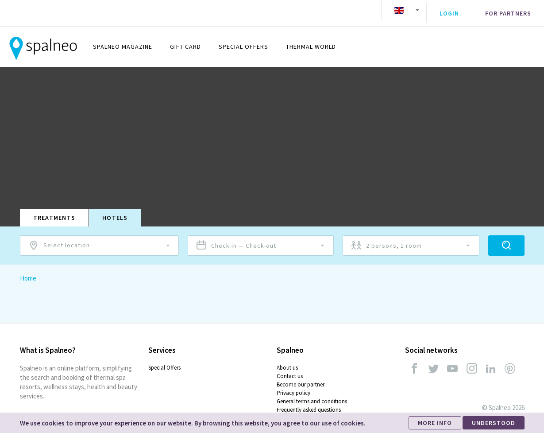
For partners (508, 10)
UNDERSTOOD (493, 423)
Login (449, 10)
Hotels (115, 211)
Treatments (54, 211)
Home (28, 271)
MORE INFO (435, 423)
